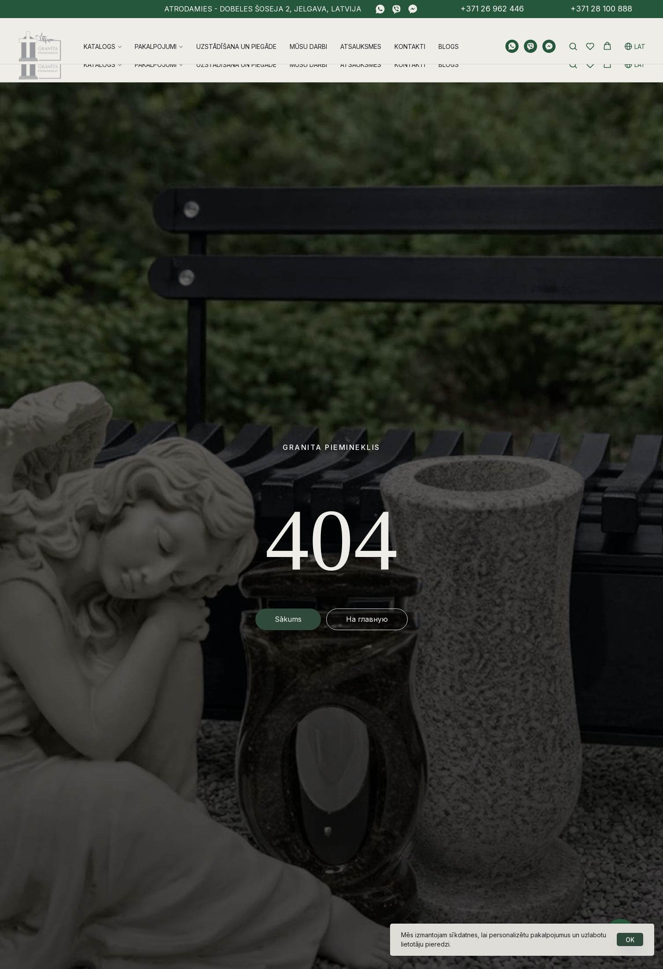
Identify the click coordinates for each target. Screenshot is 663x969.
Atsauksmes (360, 36)
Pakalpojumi (156, 36)
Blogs (448, 36)
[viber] (396, 9)
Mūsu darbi (308, 36)
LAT (635, 36)
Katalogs (99, 36)
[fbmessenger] (412, 9)
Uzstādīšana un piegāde (236, 36)
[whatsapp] (380, 9)
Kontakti (409, 36)
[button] (573, 35)
